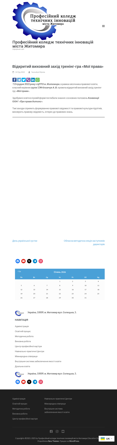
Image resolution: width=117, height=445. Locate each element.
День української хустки (24, 240)
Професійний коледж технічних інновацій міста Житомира (52, 44)
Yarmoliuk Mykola (38, 72)
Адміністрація (22, 326)
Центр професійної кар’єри (28, 346)
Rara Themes (53, 441)
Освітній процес (23, 331)
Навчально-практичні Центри (29, 351)
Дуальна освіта (22, 366)
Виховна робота (23, 341)
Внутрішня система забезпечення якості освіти (38, 361)
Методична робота (24, 336)
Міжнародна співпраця (26, 356)
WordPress (74, 441)
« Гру (19, 271)
